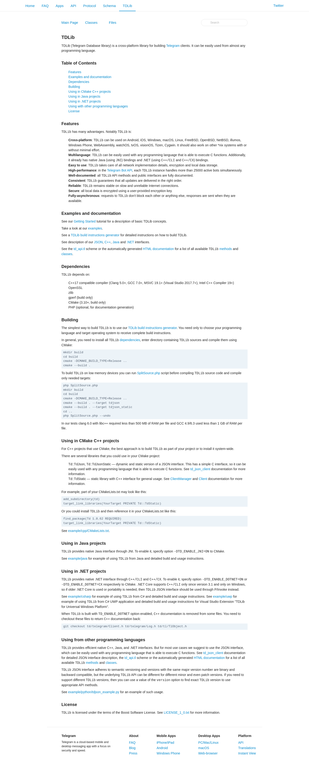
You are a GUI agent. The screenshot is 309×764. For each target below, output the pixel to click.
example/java (77, 559)
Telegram (173, 46)
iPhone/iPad (165, 742)
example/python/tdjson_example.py (93, 692)
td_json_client (200, 469)
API (73, 6)
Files (115, 24)
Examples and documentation (89, 77)
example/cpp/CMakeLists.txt (88, 531)
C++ (107, 242)
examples (95, 228)
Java (115, 242)
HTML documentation (158, 249)
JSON (98, 242)
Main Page (69, 22)
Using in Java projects (84, 96)
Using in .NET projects (84, 101)
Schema (109, 6)
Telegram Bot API (119, 170)
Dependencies (78, 82)
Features (74, 72)
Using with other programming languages (98, 106)
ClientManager (180, 479)
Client (203, 479)
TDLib (127, 6)
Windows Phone (168, 753)
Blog (132, 748)
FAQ (45, 6)
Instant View (247, 753)
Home (30, 6)
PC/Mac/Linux (208, 742)
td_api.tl (79, 249)
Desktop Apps (209, 736)
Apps (60, 6)
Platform (245, 736)
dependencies (130, 340)
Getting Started (85, 221)
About (133, 736)
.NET (130, 242)
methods (225, 249)
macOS (203, 748)
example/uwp (222, 597)
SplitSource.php (148, 373)
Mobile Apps (166, 736)
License (74, 111)
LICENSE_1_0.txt (176, 713)
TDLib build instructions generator (95, 235)
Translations (247, 748)
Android (162, 748)
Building (74, 87)
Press (133, 753)
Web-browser (208, 753)
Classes (94, 24)
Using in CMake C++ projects (89, 91)
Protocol (89, 6)
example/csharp (79, 597)
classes (66, 254)
